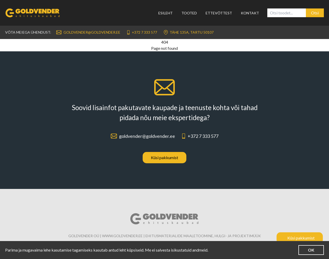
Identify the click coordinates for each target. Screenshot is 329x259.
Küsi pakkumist (164, 157)
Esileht (165, 13)
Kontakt (250, 13)
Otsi (315, 12)
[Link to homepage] (35, 13)
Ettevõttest (219, 13)
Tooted (189, 13)
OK (311, 249)
